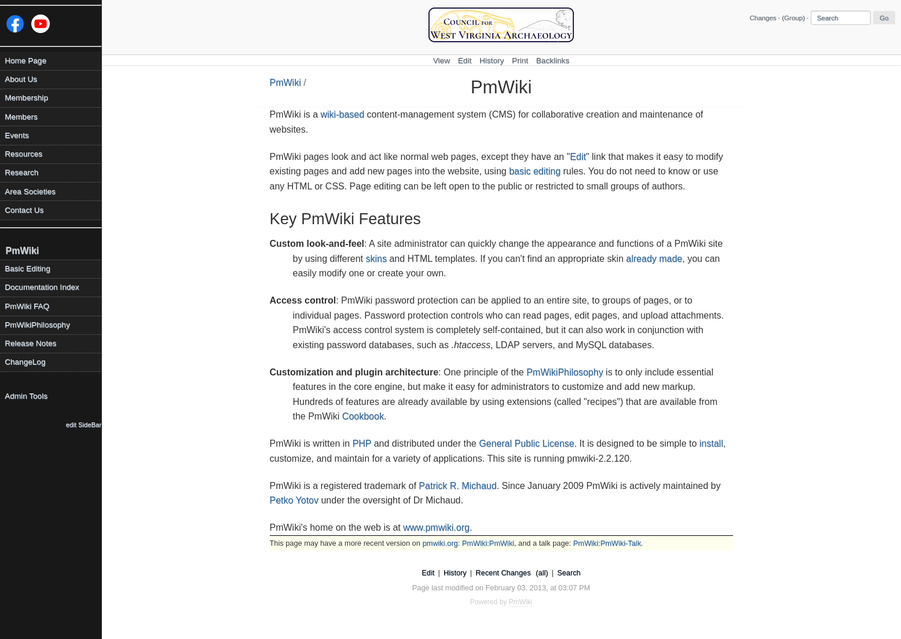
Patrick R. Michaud (457, 486)
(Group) (793, 17)
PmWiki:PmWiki (488, 543)
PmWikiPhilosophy (564, 372)
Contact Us (24, 210)
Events (17, 135)
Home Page (25, 60)
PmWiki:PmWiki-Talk (607, 543)
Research (21, 172)
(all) (542, 572)
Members (21, 116)
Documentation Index (42, 287)
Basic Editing (27, 268)
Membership (26, 97)
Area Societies (30, 191)
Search (569, 572)
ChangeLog (25, 361)
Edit (464, 60)
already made (654, 259)
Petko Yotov (294, 500)
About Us (21, 79)
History (491, 60)
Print (520, 60)
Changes (762, 17)
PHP (362, 443)
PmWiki (285, 82)
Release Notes (30, 343)
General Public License (526, 443)
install (711, 443)
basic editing (535, 171)
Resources (23, 153)
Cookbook (363, 416)
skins (376, 259)
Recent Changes (502, 572)
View (441, 60)
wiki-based (343, 114)
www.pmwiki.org (436, 527)
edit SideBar (83, 424)
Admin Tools (26, 396)
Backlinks (552, 60)
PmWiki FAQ (27, 306)
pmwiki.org (439, 543)
